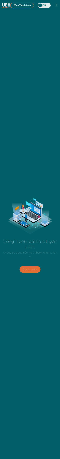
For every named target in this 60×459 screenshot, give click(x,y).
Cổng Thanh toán (22, 5)
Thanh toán (30, 270)
